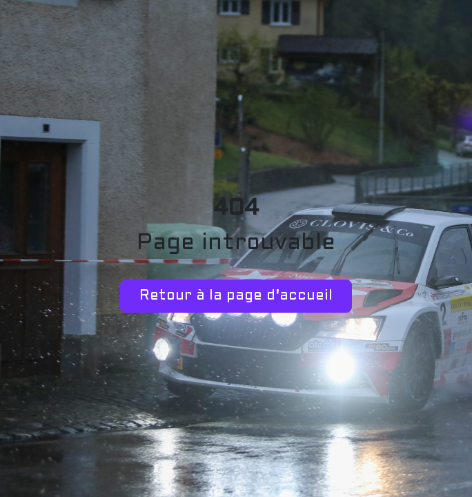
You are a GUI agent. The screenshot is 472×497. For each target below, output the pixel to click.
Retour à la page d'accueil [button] (236, 296)
